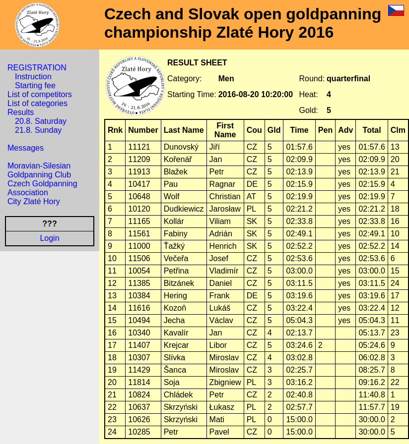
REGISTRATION (37, 67)
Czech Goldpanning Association (42, 188)
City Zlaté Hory (33, 201)
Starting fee (35, 85)
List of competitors (39, 94)
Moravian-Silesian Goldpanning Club (39, 170)
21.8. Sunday (38, 130)
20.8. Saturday (41, 121)
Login (49, 238)
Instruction (33, 76)
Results (20, 112)
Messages (25, 148)
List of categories (37, 103)
